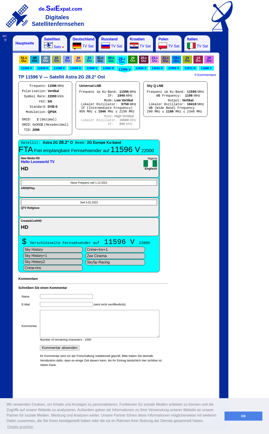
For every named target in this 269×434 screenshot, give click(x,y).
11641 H (157, 68)
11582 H (108, 68)
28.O (121, 60)
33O (89, 59)
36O (78, 59)
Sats (54, 43)
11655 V (173, 68)
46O (34, 59)
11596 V (124, 69)
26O (132, 59)
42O (56, 59)
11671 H (190, 68)
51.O (24, 59)
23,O (155, 59)
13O (198, 59)
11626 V (141, 68)
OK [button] (243, 416)
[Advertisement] (251, 103)
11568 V (91, 68)
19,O (176, 59)
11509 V (26, 68)
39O (67, 59)
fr (5, 40)
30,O (111, 59)
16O (187, 59)
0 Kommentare (205, 75)
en (4, 36)
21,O (165, 59)
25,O (144, 59)
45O (45, 59)
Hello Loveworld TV (37, 162)
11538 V (59, 68)
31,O (100, 59)
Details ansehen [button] (20, 427)
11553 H (75, 68)
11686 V (206, 68)
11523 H (42, 68)
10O (209, 59)
